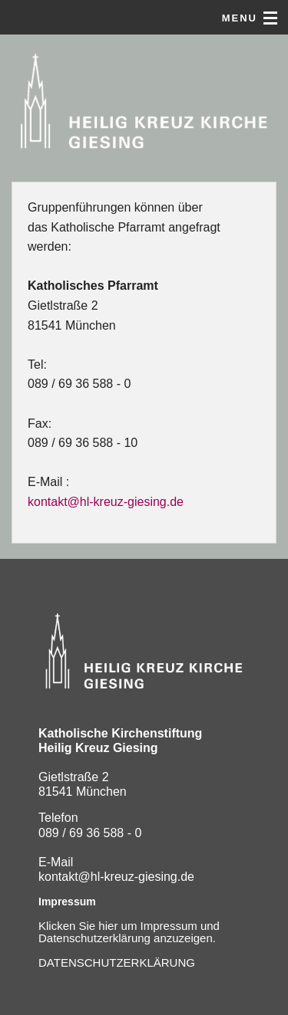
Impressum (67, 901)
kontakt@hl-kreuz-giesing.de (106, 501)
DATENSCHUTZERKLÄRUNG (116, 962)
